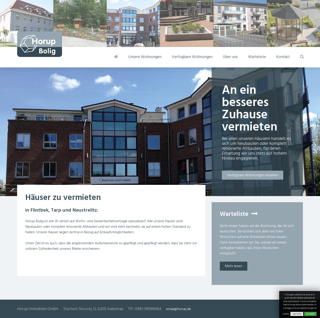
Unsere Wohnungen (144, 57)
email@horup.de (178, 309)
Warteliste (257, 57)
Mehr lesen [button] (233, 266)
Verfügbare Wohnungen (192, 57)
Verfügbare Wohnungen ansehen (252, 175)
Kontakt (283, 57)
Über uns (230, 57)
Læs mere (296, 314)
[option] (160, 131)
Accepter (310, 314)
